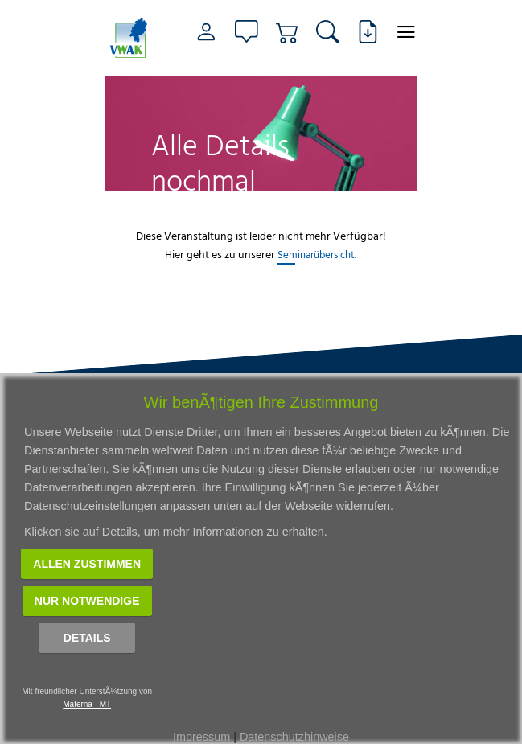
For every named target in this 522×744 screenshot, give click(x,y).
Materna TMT (87, 704)
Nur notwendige (87, 600)
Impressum (201, 736)
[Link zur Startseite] (131, 38)
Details (87, 637)
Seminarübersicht (316, 254)
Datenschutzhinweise (294, 736)
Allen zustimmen (87, 563)
